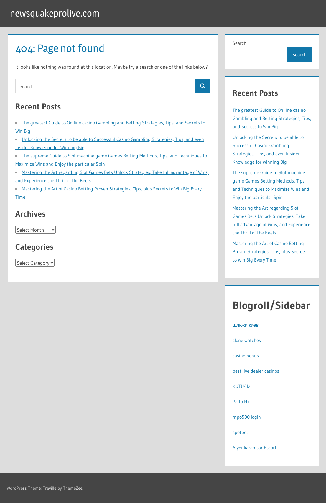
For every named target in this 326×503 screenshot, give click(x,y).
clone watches (247, 340)
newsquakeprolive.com (55, 13)
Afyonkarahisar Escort (254, 448)
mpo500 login (247, 417)
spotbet (240, 432)
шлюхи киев (246, 325)
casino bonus (246, 356)
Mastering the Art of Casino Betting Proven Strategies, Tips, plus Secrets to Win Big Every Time (269, 251)
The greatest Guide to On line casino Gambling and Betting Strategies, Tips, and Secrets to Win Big (272, 118)
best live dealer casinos (256, 371)
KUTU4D (241, 386)
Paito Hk (241, 402)
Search (239, 43)
